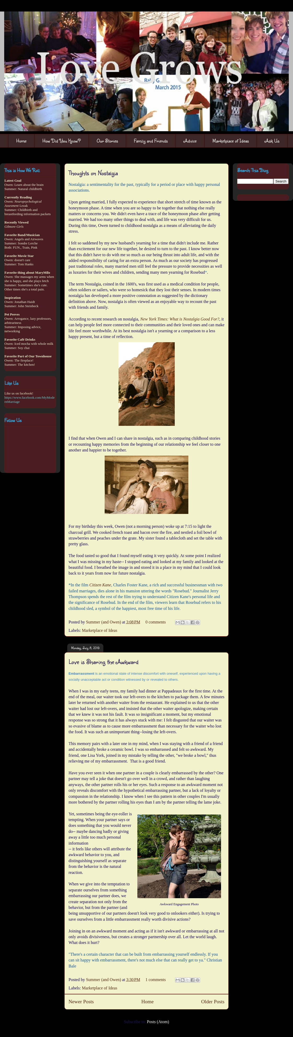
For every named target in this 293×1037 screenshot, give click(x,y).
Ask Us (272, 140)
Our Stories (107, 140)
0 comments (155, 622)
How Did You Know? (61, 140)
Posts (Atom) (158, 1021)
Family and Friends (151, 140)
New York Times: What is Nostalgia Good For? (179, 319)
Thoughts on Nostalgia (93, 172)
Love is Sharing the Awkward (103, 661)
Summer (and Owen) (104, 622)
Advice (190, 140)
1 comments (155, 979)
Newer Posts (81, 1001)
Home (21, 140)
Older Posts (212, 1001)
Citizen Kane (100, 585)
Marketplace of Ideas (230, 140)
